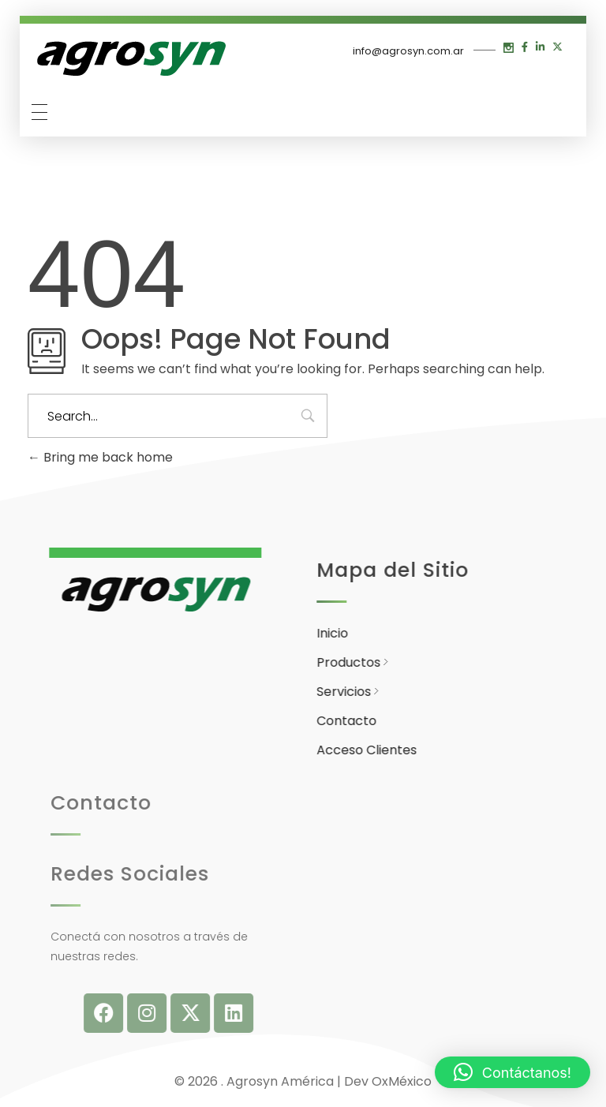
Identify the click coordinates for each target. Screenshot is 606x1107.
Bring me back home (100, 457)
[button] (512, 1072)
